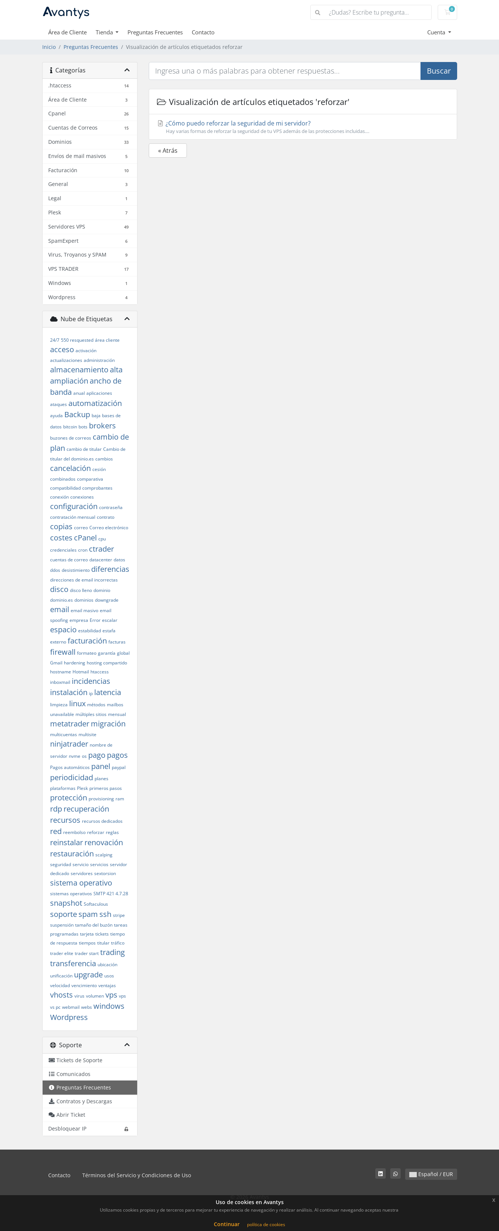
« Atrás (168, 150)
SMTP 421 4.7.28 (110, 893)
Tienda (105, 32)
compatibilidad (65, 488)
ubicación (107, 964)
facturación (87, 641)
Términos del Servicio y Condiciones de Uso (136, 1175)
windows (108, 1006)
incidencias (91, 681)
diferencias (110, 569)
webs (86, 1007)
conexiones (82, 497)
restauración (72, 854)
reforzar (95, 832)
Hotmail (81, 672)
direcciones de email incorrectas (84, 580)
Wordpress (69, 1017)
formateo (86, 653)
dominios (83, 600)
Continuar (227, 1224)
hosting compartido (107, 663)
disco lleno (81, 590)
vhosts (61, 995)
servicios (99, 864)
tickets (102, 934)
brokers (102, 426)
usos (109, 976)
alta (116, 370)
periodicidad (71, 777)
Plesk (82, 788)
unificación (61, 976)
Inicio (49, 46)
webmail (71, 1007)
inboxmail (60, 682)
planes (101, 778)
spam (88, 914)
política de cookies (266, 1224)
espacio (63, 629)
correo (81, 527)
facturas (117, 642)
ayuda (56, 415)
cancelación (70, 468)
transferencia (73, 963)
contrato (105, 517)
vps (111, 995)
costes (61, 538)
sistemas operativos (71, 893)
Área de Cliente (67, 32)
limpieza (59, 704)
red (56, 831)
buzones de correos (70, 438)
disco (59, 589)
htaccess (99, 672)
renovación (103, 842)
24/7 (54, 340)
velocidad (60, 985)
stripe (119, 915)
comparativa (90, 479)
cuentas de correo (69, 559)
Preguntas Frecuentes (155, 32)
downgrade (106, 600)
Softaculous (96, 904)
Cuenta (437, 32)
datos (119, 559)
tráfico (117, 943)
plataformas (63, 788)
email (59, 609)
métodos (96, 704)
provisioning (101, 799)
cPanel (85, 538)
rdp (56, 809)
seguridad (60, 864)
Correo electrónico (108, 527)
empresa (79, 620)
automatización (95, 403)
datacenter (100, 559)
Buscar (439, 71)
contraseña (111, 507)
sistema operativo (81, 883)
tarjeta (87, 934)
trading (112, 952)
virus (79, 996)
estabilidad (89, 630)
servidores (82, 873)
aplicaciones (99, 393)
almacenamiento (79, 370)
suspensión (62, 925)
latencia (107, 692)
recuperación (86, 809)
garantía (106, 653)
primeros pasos (105, 788)
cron (82, 550)
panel (100, 766)
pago (96, 755)
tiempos (87, 943)
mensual (117, 714)
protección (68, 798)
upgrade (88, 975)
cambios (104, 459)
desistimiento (76, 570)
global (123, 653)
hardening (74, 663)
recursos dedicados (102, 821)
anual (79, 393)
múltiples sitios (91, 714)
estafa (108, 630)
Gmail (56, 663)
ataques (58, 404)
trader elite (61, 953)
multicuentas (63, 734)
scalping (104, 855)
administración (99, 360)
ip (91, 693)
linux (77, 703)
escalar (109, 620)
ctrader (101, 549)
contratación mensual (72, 517)
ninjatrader (69, 744)
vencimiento (84, 985)
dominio (101, 590)
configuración (74, 506)
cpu (102, 539)
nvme (74, 756)
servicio (81, 864)
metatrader (69, 724)
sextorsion (105, 873)
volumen (95, 996)
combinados (63, 479)
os (84, 756)
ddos (55, 570)
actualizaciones (66, 360)
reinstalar (66, 842)
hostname (60, 672)
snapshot (66, 903)
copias (61, 526)
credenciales (63, 550)
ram (119, 799)
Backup (77, 414)
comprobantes (97, 488)
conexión (59, 497)
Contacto (203, 32)
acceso (62, 349)
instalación (68, 692)
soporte (63, 914)
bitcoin (70, 427)
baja (96, 415)
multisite (87, 734)
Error (95, 620)
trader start (87, 953)
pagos (117, 755)
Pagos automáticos (70, 767)
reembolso (74, 832)
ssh (105, 914)
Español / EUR (431, 1174)
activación (86, 350)
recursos (65, 820)
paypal (119, 767)
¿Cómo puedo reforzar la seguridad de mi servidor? (303, 127)
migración (108, 724)
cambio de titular (84, 449)
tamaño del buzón (94, 925)
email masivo (84, 610)
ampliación (69, 381)
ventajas (107, 985)
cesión (99, 469)
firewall (63, 652)
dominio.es (61, 600)
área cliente (107, 340)
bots (82, 427)
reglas (112, 832)
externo (58, 642)
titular (103, 943)
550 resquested (77, 340)
